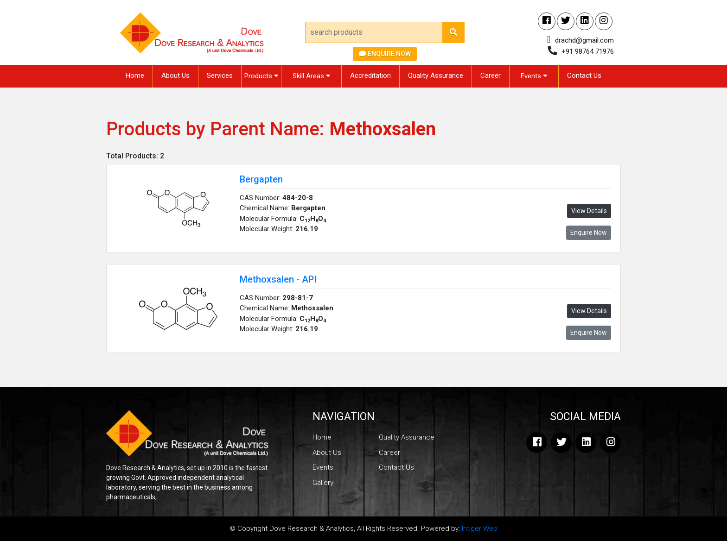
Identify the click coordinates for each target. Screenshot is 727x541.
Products (261, 76)
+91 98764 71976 (587, 51)
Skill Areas (311, 76)
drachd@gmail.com (584, 40)
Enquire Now (385, 53)
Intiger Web (479, 528)
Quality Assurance (435, 75)
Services (220, 75)
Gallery (322, 482)
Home (135, 75)
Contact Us (584, 75)
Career (490, 75)
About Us (175, 75)
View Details (589, 210)
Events (534, 76)
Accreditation (370, 75)
